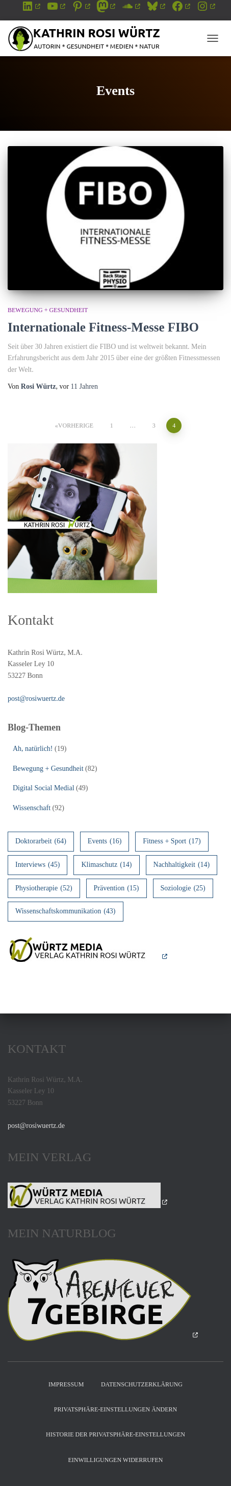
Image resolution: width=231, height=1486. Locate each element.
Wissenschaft (31, 808)
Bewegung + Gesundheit (48, 310)
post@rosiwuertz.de (36, 698)
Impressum (66, 1384)
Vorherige (75, 425)
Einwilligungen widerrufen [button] (115, 1460)
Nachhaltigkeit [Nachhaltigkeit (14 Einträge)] (181, 865)
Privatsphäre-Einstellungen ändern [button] (115, 1409)
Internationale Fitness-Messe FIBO (103, 327)
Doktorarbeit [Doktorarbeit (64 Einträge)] (40, 841)
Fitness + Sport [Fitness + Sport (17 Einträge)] (171, 841)
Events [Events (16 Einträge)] (104, 841)
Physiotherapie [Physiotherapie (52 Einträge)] (43, 888)
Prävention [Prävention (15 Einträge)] (116, 888)
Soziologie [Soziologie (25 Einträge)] (183, 888)
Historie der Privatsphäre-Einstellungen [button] (115, 1434)
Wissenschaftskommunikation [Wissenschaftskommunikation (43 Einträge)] (65, 911)
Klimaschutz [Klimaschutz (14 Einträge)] (106, 865)
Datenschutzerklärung (142, 1384)
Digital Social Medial (43, 788)
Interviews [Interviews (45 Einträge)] (37, 865)
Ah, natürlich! (33, 748)
